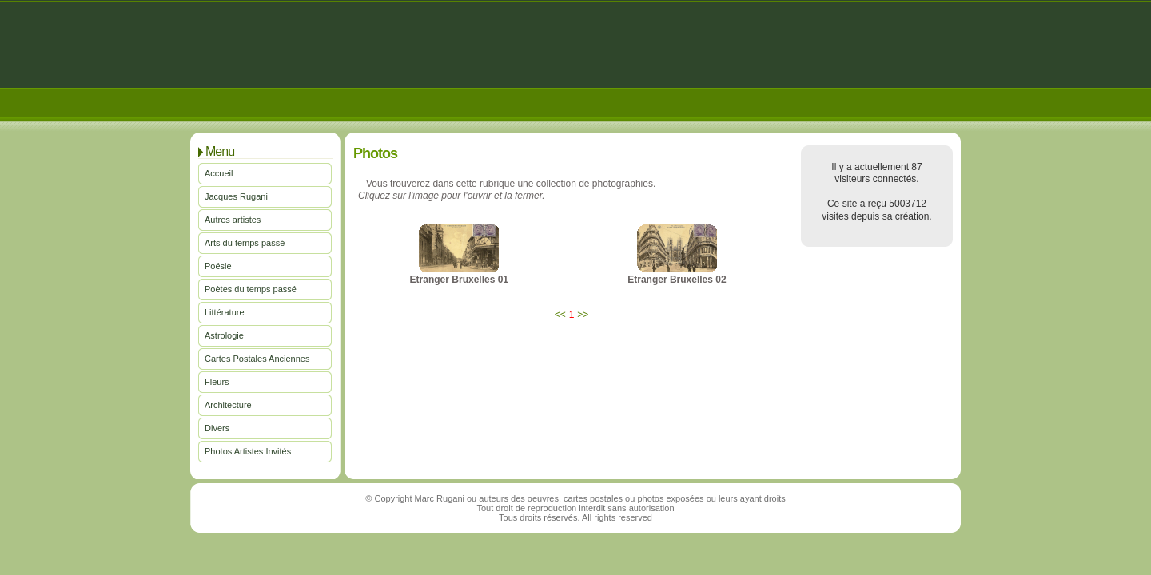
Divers (217, 428)
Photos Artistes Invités (248, 451)
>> (582, 314)
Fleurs (217, 382)
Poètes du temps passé (251, 289)
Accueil (219, 173)
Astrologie (224, 335)
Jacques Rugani (236, 196)
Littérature (225, 312)
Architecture (228, 405)
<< (560, 314)
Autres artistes (233, 219)
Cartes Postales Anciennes (257, 358)
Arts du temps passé (245, 243)
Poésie (218, 266)
